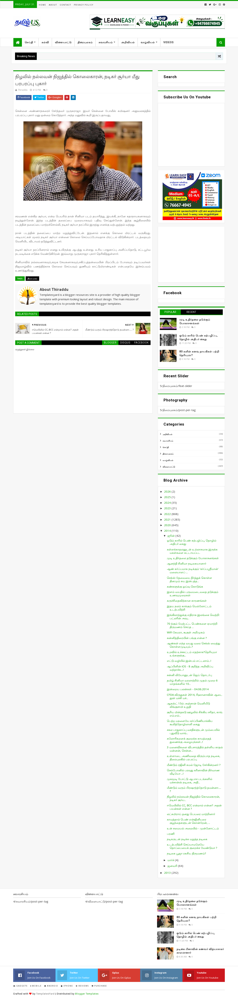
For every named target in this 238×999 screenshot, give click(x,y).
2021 (168, 519)
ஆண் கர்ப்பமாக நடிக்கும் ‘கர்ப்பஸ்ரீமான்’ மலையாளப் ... (193, 570)
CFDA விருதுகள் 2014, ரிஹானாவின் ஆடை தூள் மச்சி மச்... (194, 696)
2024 (168, 502)
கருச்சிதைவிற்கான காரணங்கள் (187, 600)
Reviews (82, 986)
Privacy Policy (83, 5)
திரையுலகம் (85, 42)
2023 (168, 508)
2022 (168, 514)
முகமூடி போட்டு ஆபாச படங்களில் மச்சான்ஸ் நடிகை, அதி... (189, 780)
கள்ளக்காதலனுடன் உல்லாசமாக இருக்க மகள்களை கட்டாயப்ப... (192, 551)
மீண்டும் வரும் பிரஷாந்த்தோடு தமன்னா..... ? (194, 789)
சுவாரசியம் (106, 42)
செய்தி (29, 42)
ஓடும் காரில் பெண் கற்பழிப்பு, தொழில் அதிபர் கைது (191, 542)
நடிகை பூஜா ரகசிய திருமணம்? (186, 853)
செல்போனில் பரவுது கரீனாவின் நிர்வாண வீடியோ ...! (193, 771)
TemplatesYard (45, 993)
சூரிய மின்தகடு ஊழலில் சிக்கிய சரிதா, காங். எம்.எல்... (195, 713)
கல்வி (45, 42)
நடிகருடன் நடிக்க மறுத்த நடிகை (187, 839)
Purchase (99, 986)
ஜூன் (171, 535)
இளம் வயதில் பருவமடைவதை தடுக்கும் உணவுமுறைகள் (192, 593)
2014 (168, 530)
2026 (168, 491)
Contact (65, 5)
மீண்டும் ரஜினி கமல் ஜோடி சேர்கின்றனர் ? (194, 765)
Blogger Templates (87, 993)
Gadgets (20, 986)
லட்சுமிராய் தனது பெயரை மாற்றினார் (191, 814)
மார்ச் (171, 860)
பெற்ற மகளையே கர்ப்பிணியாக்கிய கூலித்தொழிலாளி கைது (190, 722)
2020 (168, 525)
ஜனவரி (172, 866)
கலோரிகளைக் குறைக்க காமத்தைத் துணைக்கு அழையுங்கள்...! (189, 740)
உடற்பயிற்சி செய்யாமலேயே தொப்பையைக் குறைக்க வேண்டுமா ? (192, 846)
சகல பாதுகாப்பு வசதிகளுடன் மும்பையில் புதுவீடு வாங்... (193, 731)
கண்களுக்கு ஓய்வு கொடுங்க (185, 586)
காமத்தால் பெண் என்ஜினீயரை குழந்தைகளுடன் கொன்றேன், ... (188, 821)
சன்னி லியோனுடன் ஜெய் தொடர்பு (189, 675)
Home (42, 5)
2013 (168, 872)
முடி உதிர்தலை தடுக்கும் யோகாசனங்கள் (193, 558)
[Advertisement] (191, 255)
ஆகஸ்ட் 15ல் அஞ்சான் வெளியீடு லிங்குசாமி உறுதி (188, 705)
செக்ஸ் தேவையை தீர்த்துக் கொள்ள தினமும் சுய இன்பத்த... (189, 579)
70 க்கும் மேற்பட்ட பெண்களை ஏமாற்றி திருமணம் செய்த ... (192, 625)
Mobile (36, 986)
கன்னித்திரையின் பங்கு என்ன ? (187, 638)
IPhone (67, 986)
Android (51, 986)
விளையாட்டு (63, 42)
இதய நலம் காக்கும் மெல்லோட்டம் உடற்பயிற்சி (189, 607)
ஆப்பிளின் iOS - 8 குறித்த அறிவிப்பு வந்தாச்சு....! (190, 667)
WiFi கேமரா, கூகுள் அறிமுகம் (186, 632)
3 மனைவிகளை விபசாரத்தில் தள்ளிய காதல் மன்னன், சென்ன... (195, 748)
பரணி (171, 834)
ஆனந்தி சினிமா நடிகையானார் (186, 563)
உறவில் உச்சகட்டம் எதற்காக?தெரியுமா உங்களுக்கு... (192, 653)
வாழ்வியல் (148, 42)
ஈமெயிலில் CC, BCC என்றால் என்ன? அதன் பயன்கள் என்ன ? (194, 806)
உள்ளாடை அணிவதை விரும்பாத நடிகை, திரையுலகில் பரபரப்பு (193, 757)
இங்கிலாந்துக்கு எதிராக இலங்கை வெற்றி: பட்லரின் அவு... (193, 616)
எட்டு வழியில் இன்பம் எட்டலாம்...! (189, 661)
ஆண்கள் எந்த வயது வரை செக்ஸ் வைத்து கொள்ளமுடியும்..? (193, 644)
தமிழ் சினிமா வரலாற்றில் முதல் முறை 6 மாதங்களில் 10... (192, 682)
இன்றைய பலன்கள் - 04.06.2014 (188, 689)
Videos (168, 42)
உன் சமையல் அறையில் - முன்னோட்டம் (193, 828)
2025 (168, 497)
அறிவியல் (128, 42)
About (53, 5)
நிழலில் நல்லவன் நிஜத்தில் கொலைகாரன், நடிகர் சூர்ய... (193, 798)
